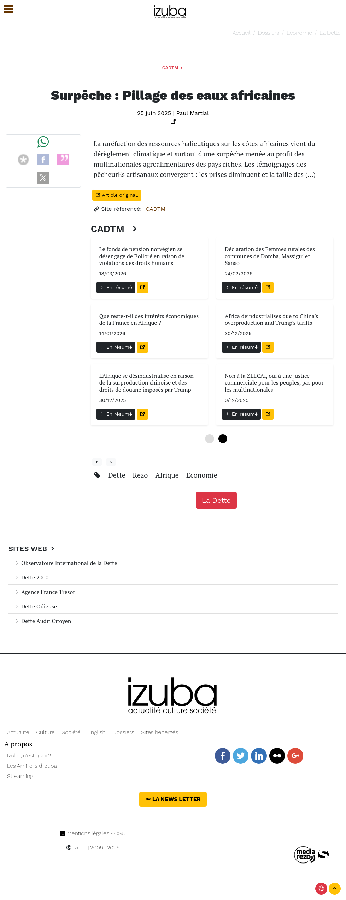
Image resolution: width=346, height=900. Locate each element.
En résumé (116, 287)
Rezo (141, 475)
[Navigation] (170, 10)
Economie (299, 32)
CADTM (173, 67)
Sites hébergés (159, 732)
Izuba (76, 847)
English (97, 732)
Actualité (18, 732)
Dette (117, 475)
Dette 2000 (31, 577)
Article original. (116, 195)
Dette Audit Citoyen (42, 621)
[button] (5, 9)
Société (70, 732)
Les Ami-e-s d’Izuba (32, 765)
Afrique (168, 475)
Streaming (20, 776)
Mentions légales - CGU (92, 833)
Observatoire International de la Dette (65, 563)
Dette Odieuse (35, 606)
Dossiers (268, 32)
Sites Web (32, 548)
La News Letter (173, 799)
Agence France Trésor (44, 592)
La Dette (329, 32)
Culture (45, 732)
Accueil (241, 32)
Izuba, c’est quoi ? (29, 755)
